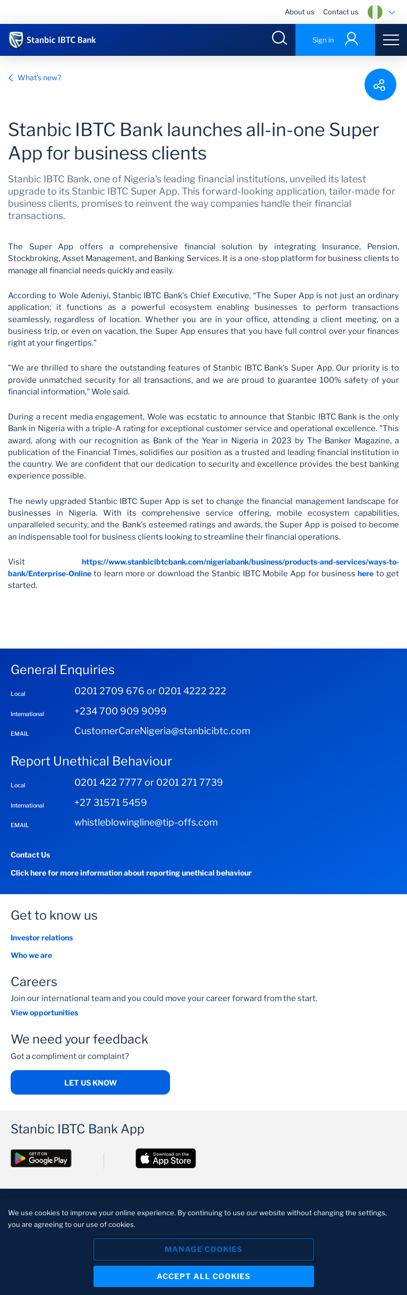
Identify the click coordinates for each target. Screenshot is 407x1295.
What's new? (34, 77)
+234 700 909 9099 (120, 711)
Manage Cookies (203, 1249)
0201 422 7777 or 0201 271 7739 (148, 782)
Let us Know (90, 1082)
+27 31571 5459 (110, 802)
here (366, 573)
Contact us (341, 11)
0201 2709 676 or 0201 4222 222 (150, 690)
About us (300, 11)
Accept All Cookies (203, 1276)
